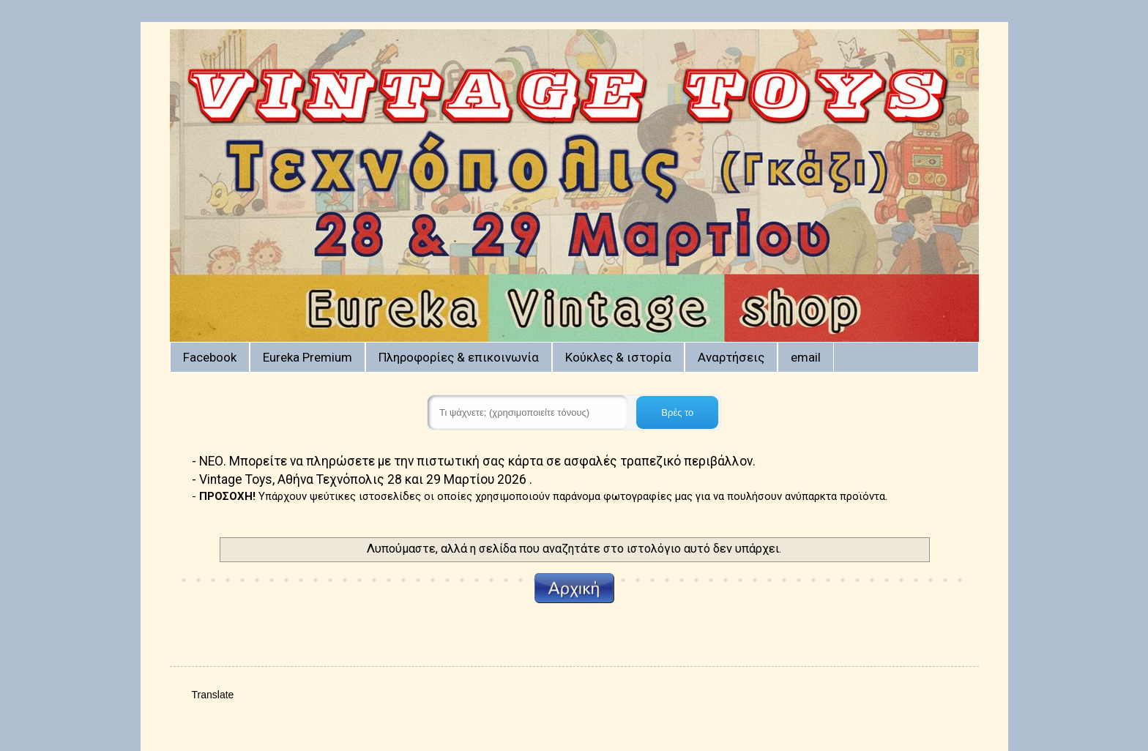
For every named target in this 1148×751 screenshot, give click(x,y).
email (806, 357)
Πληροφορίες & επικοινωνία (459, 357)
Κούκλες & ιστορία (618, 357)
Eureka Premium (307, 357)
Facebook (209, 357)
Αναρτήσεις (731, 357)
